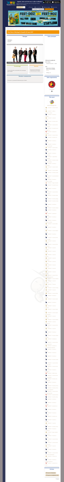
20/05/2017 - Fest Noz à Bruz (53, 396)
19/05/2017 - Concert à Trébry (53, 287)
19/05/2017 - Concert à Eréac (53, 293)
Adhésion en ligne (46, 7)
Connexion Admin (49, 9)
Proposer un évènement (38, 9)
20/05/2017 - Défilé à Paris (52, 373)
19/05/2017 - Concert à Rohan (53, 319)
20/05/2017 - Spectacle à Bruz (53, 394)
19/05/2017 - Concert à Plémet (53, 278)
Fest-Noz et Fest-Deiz (19, 29)
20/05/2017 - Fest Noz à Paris (53, 426)
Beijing (17, 32)
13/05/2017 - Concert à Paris (53, 135)
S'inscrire (31, 7)
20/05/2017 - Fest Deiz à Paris (53, 385)
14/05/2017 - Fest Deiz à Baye (53, 198)
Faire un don (54, 7)
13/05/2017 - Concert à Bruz (53, 147)
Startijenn (10, 40)
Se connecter (38, 7)
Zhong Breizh (51, 89)
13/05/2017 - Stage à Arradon (53, 182)
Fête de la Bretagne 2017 (51, 105)
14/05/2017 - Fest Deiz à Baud (53, 207)
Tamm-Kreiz (9, 29)
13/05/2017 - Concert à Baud (53, 170)
